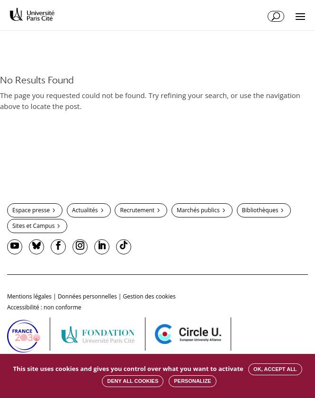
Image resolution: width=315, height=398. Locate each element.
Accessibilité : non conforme (44, 307)
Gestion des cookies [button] (149, 296)
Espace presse (31, 210)
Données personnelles (87, 296)
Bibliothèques (260, 210)
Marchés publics (198, 210)
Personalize (192, 381)
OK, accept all (275, 369)
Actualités (85, 210)
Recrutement (137, 210)
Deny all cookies (132, 381)
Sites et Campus (33, 226)
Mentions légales (29, 296)
